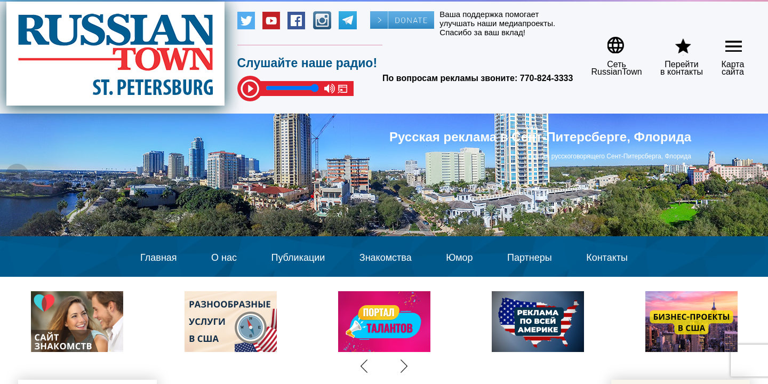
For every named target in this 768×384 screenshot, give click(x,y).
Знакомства (385, 257)
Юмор (459, 257)
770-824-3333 (546, 78)
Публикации (298, 257)
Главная (158, 257)
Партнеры (529, 257)
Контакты (607, 257)
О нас (224, 257)
